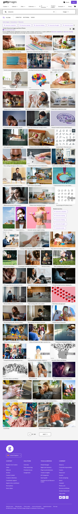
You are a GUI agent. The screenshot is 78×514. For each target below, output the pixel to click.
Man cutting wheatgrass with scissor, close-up (15, 165)
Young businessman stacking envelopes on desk (16, 185)
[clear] (54, 12)
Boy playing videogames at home (36, 322)
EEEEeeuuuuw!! (55, 89)
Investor (61, 475)
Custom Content (10, 475)
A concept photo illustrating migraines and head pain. (17, 127)
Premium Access (28, 470)
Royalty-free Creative (11, 464)
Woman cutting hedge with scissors (13, 230)
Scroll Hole (6, 428)
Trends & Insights (45, 472)
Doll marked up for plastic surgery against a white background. (44, 360)
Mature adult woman (44, 428)
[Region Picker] (13, 455)
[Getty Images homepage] (10, 2)
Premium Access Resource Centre (47, 481)
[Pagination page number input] (29, 434)
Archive (8, 472)
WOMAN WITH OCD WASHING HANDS (63, 70)
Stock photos (9, 485)
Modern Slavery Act (64, 491)
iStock (60, 480)
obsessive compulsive (10, 25)
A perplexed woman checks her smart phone (39, 285)
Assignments (27, 472)
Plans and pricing (28, 467)
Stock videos (9, 488)
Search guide (44, 477)
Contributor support (11, 480)
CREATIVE (18, 17)
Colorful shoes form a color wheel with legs (65, 185)
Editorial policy (18, 506)
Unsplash (61, 483)
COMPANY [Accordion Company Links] (62, 461)
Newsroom (62, 472)
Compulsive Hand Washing (11, 401)
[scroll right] (74, 25)
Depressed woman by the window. (12, 205)
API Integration (45, 475)
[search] (6, 12)
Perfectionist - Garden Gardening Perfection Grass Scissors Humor (21, 51)
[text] (30, 12)
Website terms (9, 506)
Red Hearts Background (58, 303)
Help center (62, 493)
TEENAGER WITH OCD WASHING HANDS (40, 165)
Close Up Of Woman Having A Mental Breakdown (40, 127)
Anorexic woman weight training (36, 230)
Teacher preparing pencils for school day (14, 70)
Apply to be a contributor (12, 483)
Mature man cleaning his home (37, 205)
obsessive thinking (39, 25)
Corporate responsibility (65, 467)
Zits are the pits (33, 378)
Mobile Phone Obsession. (59, 322)
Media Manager (45, 464)
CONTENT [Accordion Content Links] (9, 461)
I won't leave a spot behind (34, 185)
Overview (26, 464)
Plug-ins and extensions (47, 470)
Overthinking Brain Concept (36, 89)
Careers (61, 470)
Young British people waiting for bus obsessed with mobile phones (21, 360)
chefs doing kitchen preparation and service (65, 51)
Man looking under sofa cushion (36, 303)
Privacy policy (27, 506)
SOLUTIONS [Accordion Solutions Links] (27, 461)
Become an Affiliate (64, 488)
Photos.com (62, 485)
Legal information (47, 506)
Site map (55, 506)
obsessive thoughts (53, 25)
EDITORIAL (26, 17)
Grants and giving (63, 477)
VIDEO (33, 17)
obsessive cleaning (25, 25)
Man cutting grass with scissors (62, 266)
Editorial (8, 470)
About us (61, 464)
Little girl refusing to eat (10, 89)
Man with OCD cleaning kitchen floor (60, 248)
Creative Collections (11, 477)
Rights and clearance (46, 467)
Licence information (36, 506)
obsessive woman (68, 25)
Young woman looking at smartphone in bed (64, 378)
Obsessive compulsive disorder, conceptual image (39, 51)
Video (7, 467)
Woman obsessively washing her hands (35, 109)
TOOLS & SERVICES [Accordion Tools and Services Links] (46, 461)
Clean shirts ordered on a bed (58, 109)
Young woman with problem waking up (39, 147)
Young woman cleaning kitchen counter (14, 109)
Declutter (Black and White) (59, 360)
